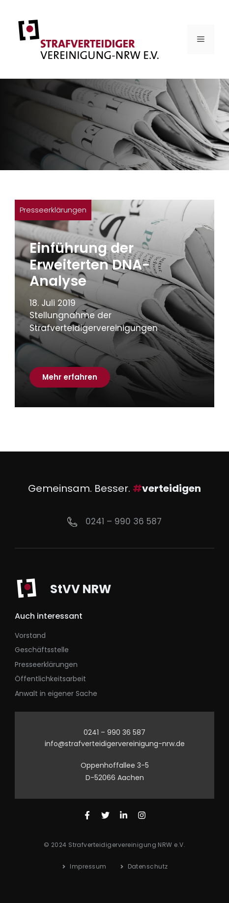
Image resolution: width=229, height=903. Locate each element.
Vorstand (30, 635)
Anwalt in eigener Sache (56, 693)
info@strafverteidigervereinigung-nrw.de (115, 744)
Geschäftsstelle (42, 650)
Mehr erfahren (69, 377)
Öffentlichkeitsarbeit (50, 679)
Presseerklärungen (53, 210)
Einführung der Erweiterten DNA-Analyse (89, 265)
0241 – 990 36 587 (124, 521)
